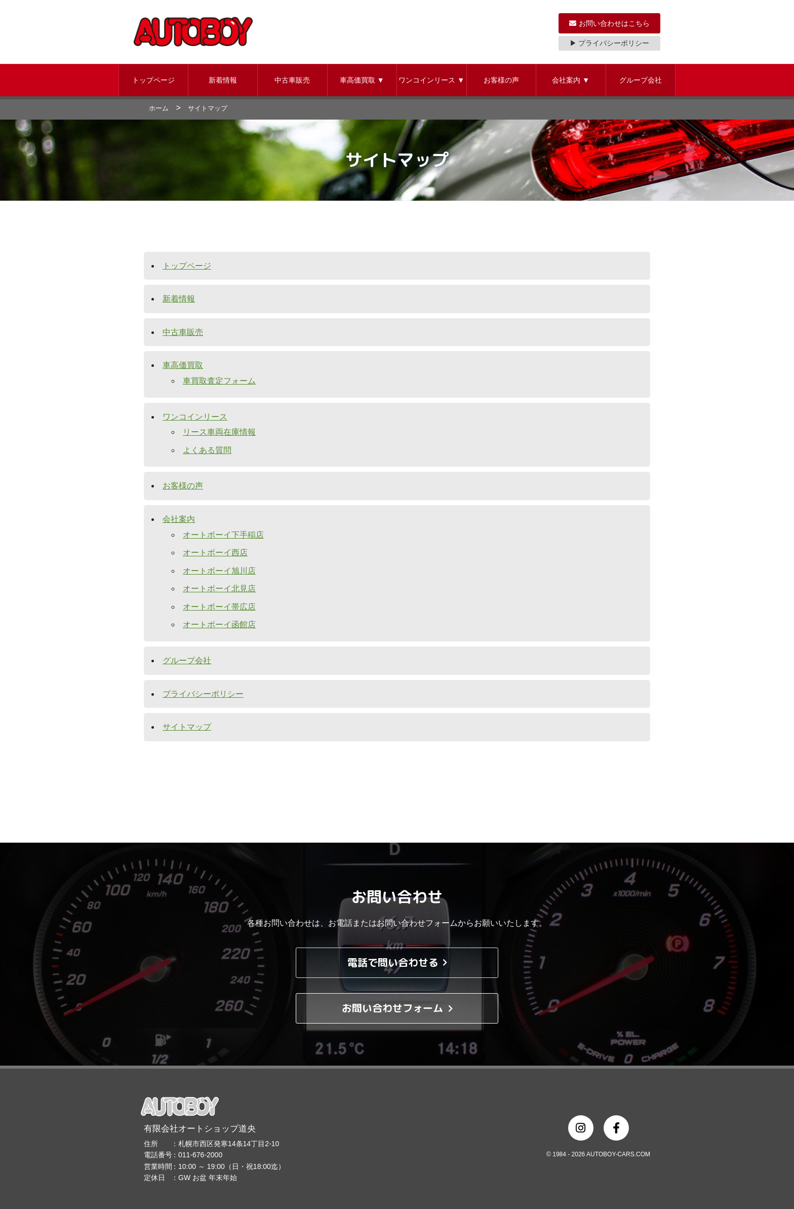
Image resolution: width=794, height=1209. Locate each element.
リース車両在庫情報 (219, 432)
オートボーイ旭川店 (219, 570)
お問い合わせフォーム (397, 1008)
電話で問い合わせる (397, 963)
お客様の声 (501, 80)
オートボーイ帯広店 (219, 606)
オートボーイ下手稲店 (223, 535)
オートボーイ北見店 (219, 588)
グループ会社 (640, 80)
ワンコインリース (431, 80)
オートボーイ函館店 (219, 624)
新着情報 (223, 80)
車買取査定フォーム (219, 380)
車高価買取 (362, 80)
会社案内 (571, 80)
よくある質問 (207, 450)
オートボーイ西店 (215, 552)
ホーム (159, 108)
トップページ (153, 80)
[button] (153, 80)
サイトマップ (187, 727)
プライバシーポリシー (203, 694)
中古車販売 (292, 80)
